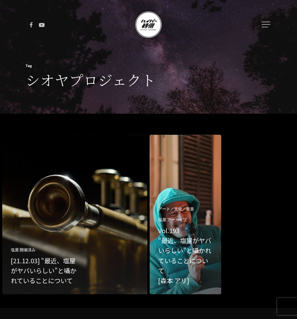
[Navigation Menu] (266, 24)
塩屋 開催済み (23, 250)
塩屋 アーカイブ (172, 220)
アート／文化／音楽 (176, 209)
